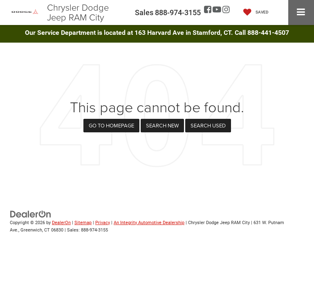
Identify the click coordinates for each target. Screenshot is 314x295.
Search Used (208, 125)
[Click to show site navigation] (301, 12)
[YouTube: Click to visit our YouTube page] (217, 10)
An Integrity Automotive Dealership (149, 222)
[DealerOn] (31, 214)
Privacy (102, 222)
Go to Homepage (111, 125)
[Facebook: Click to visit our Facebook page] (207, 10)
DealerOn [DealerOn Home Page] (61, 222)
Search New (162, 125)
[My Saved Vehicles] (254, 12)
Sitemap (83, 222)
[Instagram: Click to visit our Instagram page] (226, 10)
